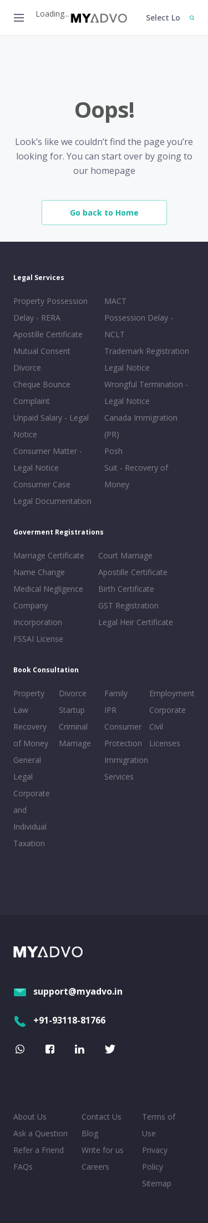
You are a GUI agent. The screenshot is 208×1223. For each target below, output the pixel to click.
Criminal (73, 726)
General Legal (27, 768)
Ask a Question (40, 1133)
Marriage (75, 743)
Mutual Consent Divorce (41, 359)
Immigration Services (124, 768)
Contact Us (101, 1116)
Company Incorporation (37, 613)
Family (116, 693)
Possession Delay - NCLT (138, 326)
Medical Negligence (48, 588)
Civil (156, 726)
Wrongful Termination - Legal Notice (146, 392)
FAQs (23, 1166)
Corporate (167, 710)
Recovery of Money (30, 734)
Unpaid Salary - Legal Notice (51, 426)
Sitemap (156, 1183)
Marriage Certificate (48, 555)
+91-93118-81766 (59, 1020)
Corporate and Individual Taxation (31, 818)
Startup (72, 710)
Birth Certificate (126, 588)
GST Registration (128, 605)
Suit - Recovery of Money (136, 476)
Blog (90, 1133)
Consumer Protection (123, 734)
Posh (113, 451)
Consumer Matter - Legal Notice (47, 459)
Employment (169, 693)
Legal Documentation (52, 501)
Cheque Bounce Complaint (41, 392)
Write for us (103, 1150)
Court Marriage (125, 555)
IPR (110, 710)
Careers (95, 1166)
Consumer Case (41, 484)
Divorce (73, 693)
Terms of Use (158, 1125)
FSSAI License (38, 638)
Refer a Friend (38, 1150)
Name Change (39, 572)
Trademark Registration (146, 351)
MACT (115, 301)
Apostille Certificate (48, 334)
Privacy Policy (155, 1158)
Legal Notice (127, 367)
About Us (30, 1116)
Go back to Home (104, 212)
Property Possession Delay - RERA (50, 309)
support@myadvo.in (68, 991)
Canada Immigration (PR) (140, 426)
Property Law (28, 701)
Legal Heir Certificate (135, 622)
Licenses (164, 743)
